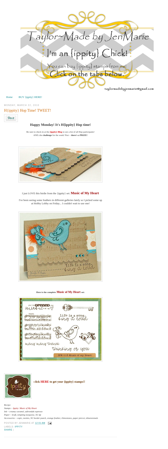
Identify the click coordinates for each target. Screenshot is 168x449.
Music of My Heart (85, 193)
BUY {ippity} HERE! (30, 97)
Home (9, 97)
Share (8, 430)
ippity (19, 427)
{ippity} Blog (56, 132)
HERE (45, 381)
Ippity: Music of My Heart (25, 408)
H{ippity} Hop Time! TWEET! (27, 110)
